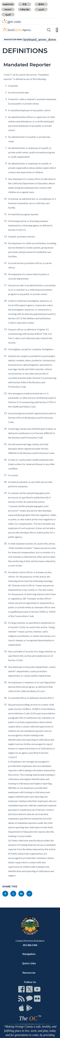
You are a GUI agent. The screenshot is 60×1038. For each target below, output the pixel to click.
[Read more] (11, 21)
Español (8, 9)
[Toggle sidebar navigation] (30, 39)
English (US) (8, 4)
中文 (24, 4)
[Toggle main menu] (57, 30)
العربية (8, 14)
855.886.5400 (30, 945)
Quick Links (29, 963)
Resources (28, 972)
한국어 (41, 4)
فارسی (41, 9)
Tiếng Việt (24, 9)
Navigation (28, 954)
